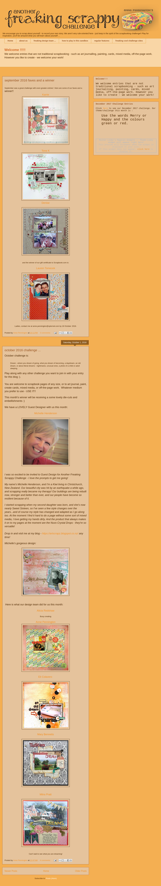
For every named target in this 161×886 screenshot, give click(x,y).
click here (143, 149)
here (105, 108)
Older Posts (81, 871)
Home (10, 41)
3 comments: (45, 333)
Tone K (46, 150)
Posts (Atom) (51, 878)
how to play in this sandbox (75, 41)
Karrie (45, 94)
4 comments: (45, 860)
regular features (101, 41)
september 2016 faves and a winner (29, 80)
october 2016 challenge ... (23, 350)
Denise (46, 202)
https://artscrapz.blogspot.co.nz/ (60, 533)
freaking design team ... (45, 41)
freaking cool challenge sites (129, 41)
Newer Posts (11, 871)
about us (23, 41)
